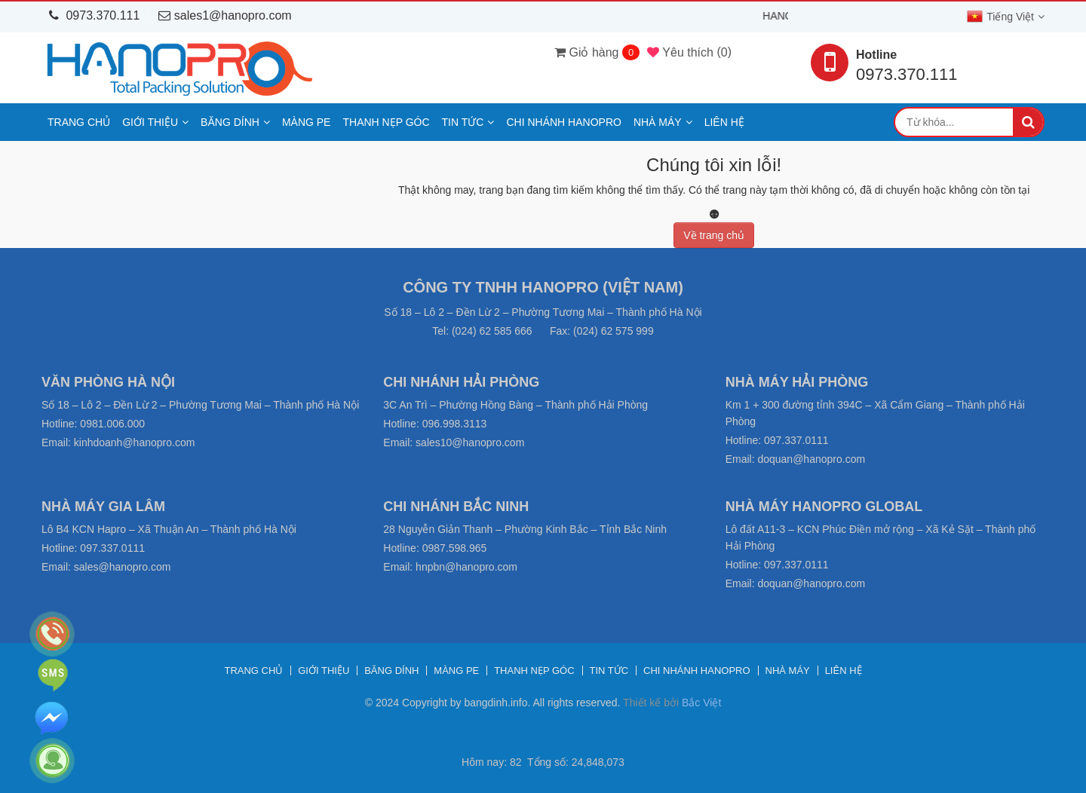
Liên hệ (724, 122)
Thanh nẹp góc (385, 122)
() (689, 52)
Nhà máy (658, 122)
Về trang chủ (713, 235)
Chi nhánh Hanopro (563, 122)
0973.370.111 (94, 15)
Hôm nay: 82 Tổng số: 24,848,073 (543, 762)
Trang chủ (79, 122)
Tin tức (463, 122)
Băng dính (230, 122)
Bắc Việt (701, 703)
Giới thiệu (150, 122)
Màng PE (306, 122)
